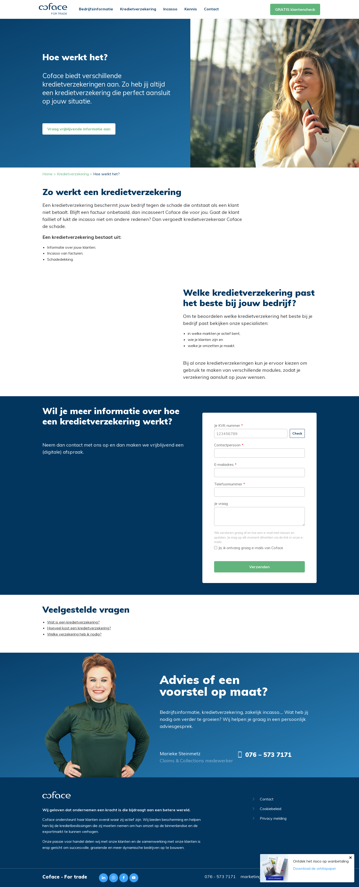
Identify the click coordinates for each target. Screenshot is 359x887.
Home (47, 174)
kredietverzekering (72, 205)
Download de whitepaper (314, 868)
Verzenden (259, 566)
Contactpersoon (227, 445)
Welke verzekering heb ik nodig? (74, 634)
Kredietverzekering (138, 9)
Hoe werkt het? (106, 174)
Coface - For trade (64, 877)
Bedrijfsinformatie (96, 9)
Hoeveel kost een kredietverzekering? (79, 628)
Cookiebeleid (267, 808)
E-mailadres (224, 464)
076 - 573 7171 (220, 876)
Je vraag (221, 503)
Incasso (170, 9)
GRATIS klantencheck (295, 9)
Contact (211, 9)
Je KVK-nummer (227, 425)
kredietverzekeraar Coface (213, 219)
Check (297, 433)
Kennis (190, 9)
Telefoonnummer (228, 484)
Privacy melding (269, 818)
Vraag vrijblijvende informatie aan (78, 129)
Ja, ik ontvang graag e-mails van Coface (248, 548)
